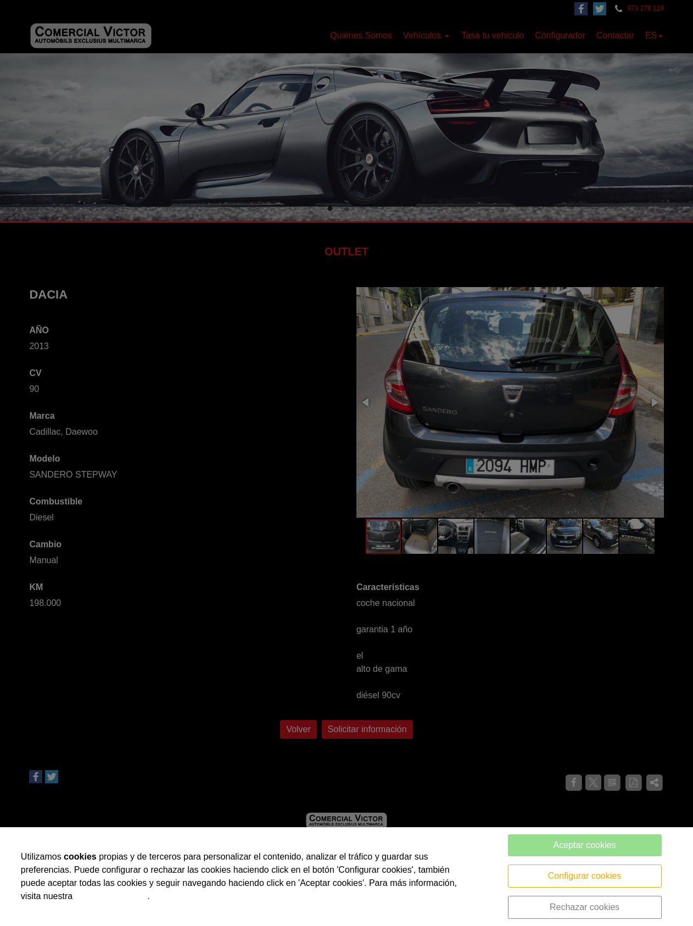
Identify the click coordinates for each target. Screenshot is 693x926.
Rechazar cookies (584, 907)
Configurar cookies (584, 875)
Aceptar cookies (585, 845)
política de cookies (111, 896)
